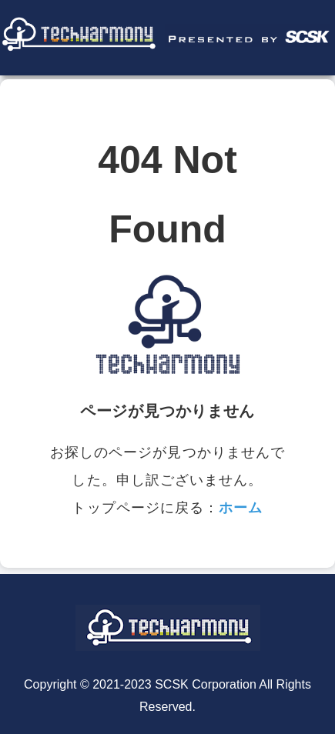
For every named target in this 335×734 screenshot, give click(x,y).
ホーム (241, 507)
